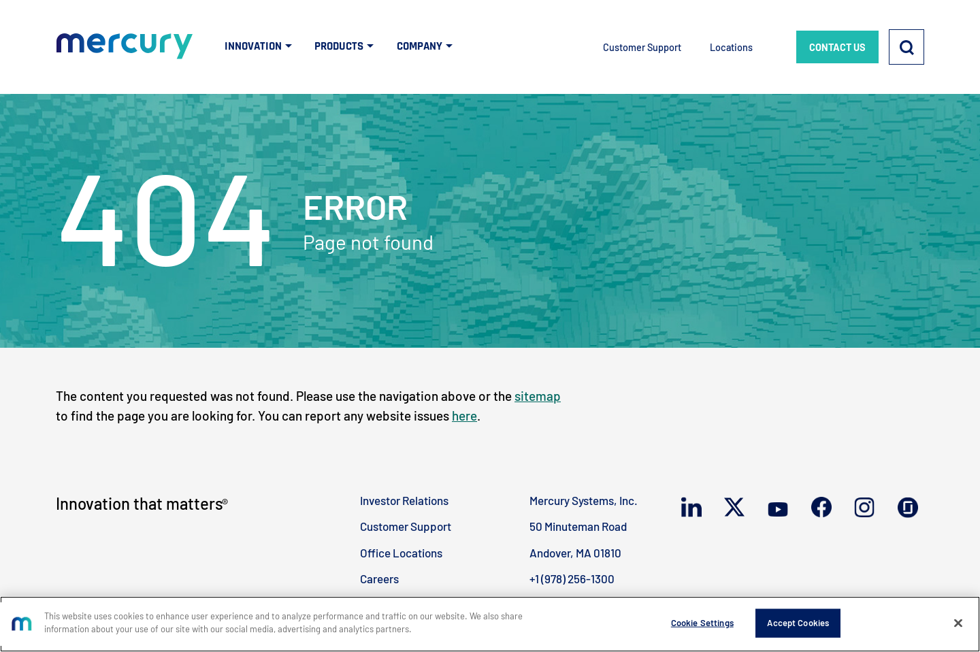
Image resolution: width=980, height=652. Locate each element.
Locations (731, 47)
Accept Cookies (798, 622)
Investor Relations (404, 500)
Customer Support (642, 47)
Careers (379, 578)
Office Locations (401, 552)
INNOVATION (253, 46)
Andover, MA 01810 (575, 552)
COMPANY (419, 46)
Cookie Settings (702, 622)
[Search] (906, 47)
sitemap (537, 396)
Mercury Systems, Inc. (583, 500)
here (464, 415)
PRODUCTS (338, 46)
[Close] (958, 623)
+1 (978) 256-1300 (572, 578)
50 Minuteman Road (578, 526)
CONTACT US (837, 47)
